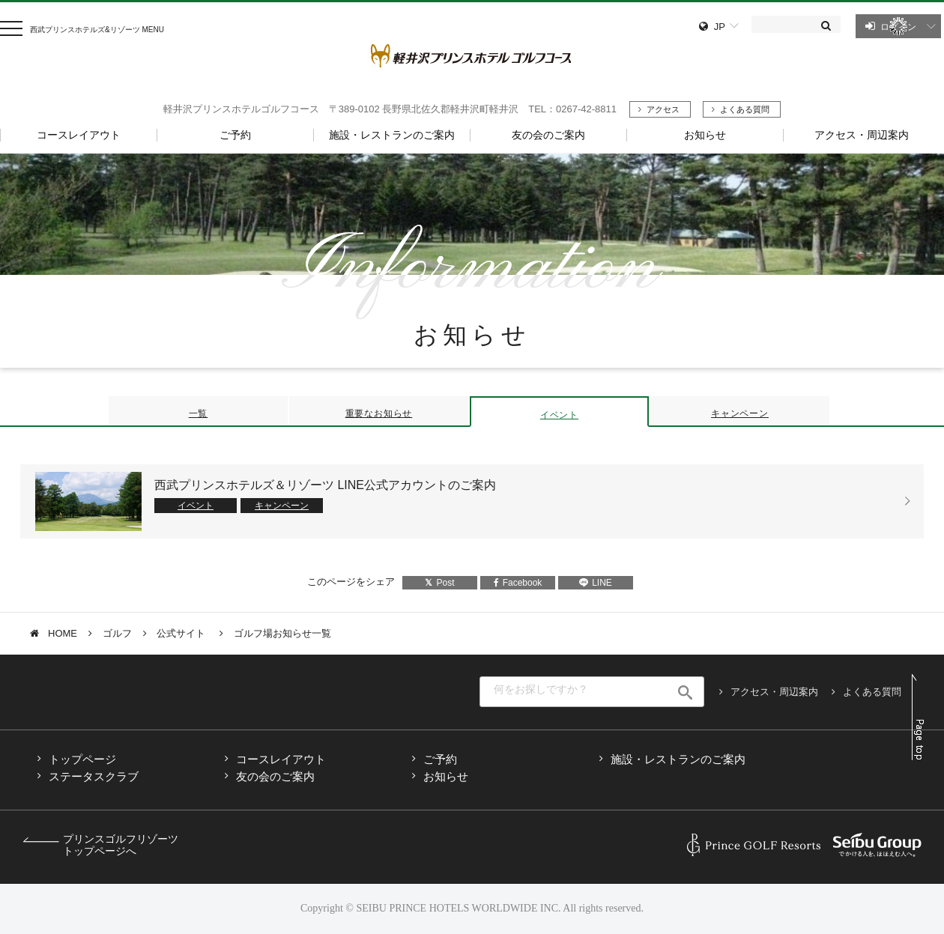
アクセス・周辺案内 (774, 691)
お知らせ (445, 776)
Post (439, 582)
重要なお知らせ (379, 413)
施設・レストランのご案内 (678, 759)
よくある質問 (744, 109)
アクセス (663, 109)
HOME (62, 633)
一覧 (198, 413)
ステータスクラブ (94, 776)
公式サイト (182, 633)
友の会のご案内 (275, 776)
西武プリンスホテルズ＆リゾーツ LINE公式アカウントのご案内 (325, 485)
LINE (595, 582)
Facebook (518, 582)
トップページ (82, 759)
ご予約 (440, 759)
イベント (559, 415)
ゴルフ (117, 633)
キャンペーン (740, 413)
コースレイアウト (281, 759)
